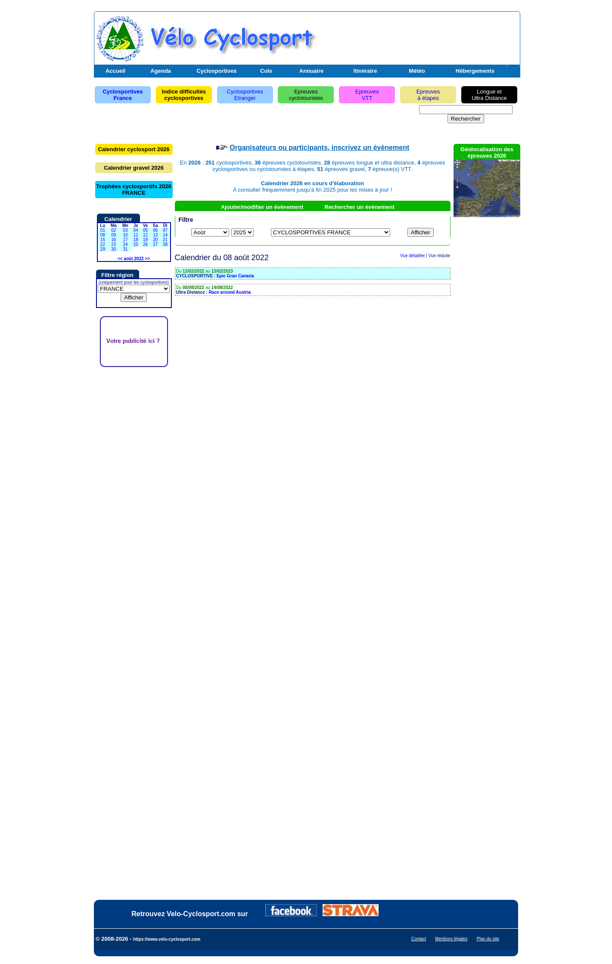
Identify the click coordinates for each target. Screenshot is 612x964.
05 (145, 230)
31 (125, 249)
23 (113, 244)
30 (113, 249)
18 (136, 239)
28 (165, 244)
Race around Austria (230, 292)
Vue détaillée (412, 255)
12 (145, 235)
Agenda (160, 71)
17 (125, 239)
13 (155, 235)
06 (155, 230)
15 (102, 239)
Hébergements (475, 71)
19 (145, 239)
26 (145, 244)
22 (102, 244)
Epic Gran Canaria (235, 276)
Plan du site (488, 938)
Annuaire (311, 71)
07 (165, 230)
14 (165, 235)
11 (136, 235)
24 (125, 244)
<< (120, 258)
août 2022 (133, 258)
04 (136, 230)
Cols (266, 71)
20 (155, 239)
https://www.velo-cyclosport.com (166, 939)
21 (165, 239)
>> (147, 258)
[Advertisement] (417, 36)
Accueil (115, 71)
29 (102, 249)
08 (102, 235)
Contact (418, 938)
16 (113, 239)
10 (125, 235)
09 (113, 235)
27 (155, 244)
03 (125, 230)
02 (113, 230)
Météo (417, 71)
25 (136, 244)
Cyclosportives (216, 71)
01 (102, 230)
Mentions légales (451, 938)
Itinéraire (365, 71)
